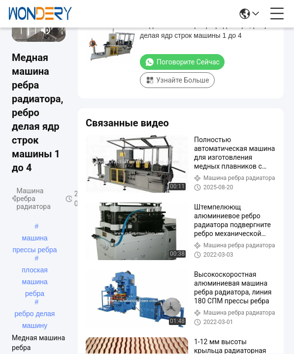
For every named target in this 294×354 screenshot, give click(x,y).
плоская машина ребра (35, 271)
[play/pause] (25, 30)
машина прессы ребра (34, 239)
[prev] (18, 30)
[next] (32, 30)
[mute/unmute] (46, 30)
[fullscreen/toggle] (59, 30)
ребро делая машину (35, 315)
